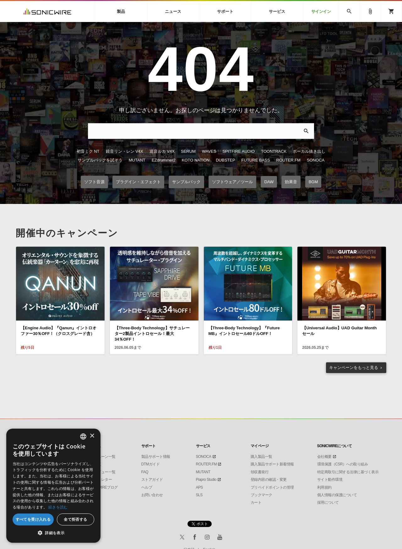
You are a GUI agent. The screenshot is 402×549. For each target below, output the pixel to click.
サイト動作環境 (330, 479)
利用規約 (324, 487)
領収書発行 (260, 472)
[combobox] (83, 436)
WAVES (209, 151)
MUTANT (137, 160)
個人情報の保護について (337, 495)
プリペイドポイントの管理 (272, 487)
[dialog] (53, 486)
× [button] (92, 436)
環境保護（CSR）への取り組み (342, 464)
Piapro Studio (206, 479)
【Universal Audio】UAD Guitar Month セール (339, 331)
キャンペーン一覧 (101, 456)
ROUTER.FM (288, 160)
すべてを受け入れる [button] (33, 519)
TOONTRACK (273, 151)
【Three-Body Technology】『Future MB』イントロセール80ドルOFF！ (244, 331)
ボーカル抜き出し (309, 151)
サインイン (321, 11)
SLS (199, 495)
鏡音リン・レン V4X (124, 151)
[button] (53, 533)
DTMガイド (150, 464)
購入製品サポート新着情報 (272, 464)
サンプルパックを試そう (100, 160)
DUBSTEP (225, 160)
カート (256, 502)
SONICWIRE (47, 11)
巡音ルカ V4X (162, 151)
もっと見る (353, 367)
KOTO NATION (195, 160)
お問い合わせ (152, 495)
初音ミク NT (88, 151)
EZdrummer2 (164, 160)
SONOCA (315, 160)
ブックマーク (261, 495)
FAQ (145, 472)
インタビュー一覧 (101, 472)
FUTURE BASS (256, 160)
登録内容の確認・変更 (269, 479)
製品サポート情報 (155, 456)
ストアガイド (152, 479)
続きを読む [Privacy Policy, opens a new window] (58, 507)
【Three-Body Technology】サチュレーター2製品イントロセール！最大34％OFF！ (152, 334)
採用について (328, 502)
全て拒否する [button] (75, 519)
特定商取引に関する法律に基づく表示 (348, 472)
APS (199, 487)
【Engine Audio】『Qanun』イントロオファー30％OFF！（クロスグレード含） (58, 331)
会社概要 (324, 456)
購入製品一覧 (261, 456)
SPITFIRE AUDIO (238, 151)
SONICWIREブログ (102, 487)
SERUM (188, 151)
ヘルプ (146, 487)
